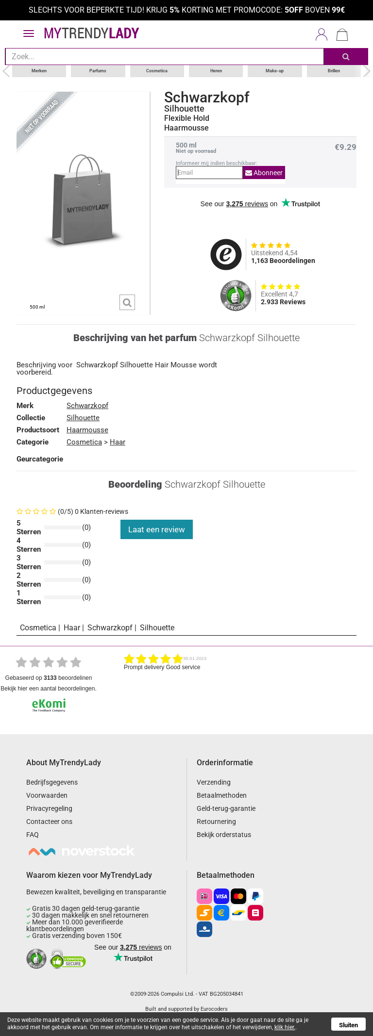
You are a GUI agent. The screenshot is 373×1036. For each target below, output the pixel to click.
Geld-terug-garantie (226, 808)
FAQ (32, 835)
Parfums (97, 70)
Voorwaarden (47, 795)
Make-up (275, 70)
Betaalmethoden (222, 795)
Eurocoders (214, 1009)
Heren (216, 70)
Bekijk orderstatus (224, 835)
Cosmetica (157, 70)
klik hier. (284, 1027)
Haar (117, 442)
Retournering (216, 821)
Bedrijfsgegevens (52, 782)
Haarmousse (87, 430)
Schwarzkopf (207, 97)
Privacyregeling (49, 808)
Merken (39, 70)
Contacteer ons (49, 821)
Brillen (334, 70)
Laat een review (156, 529)
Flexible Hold (186, 118)
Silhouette (184, 108)
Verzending (214, 782)
